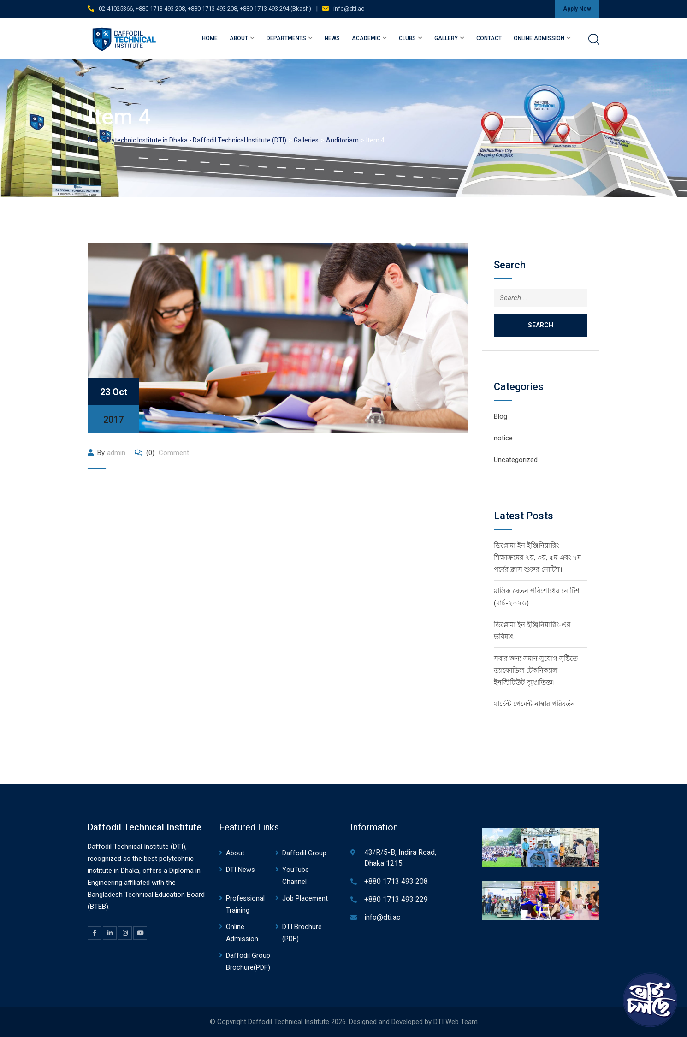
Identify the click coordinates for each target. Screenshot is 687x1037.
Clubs (407, 38)
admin (116, 453)
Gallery (446, 38)
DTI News (240, 869)
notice (503, 438)
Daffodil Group (304, 853)
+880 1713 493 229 (396, 899)
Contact (489, 38)
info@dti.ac (348, 8)
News (332, 38)
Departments (286, 38)
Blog (500, 416)
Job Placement (305, 898)
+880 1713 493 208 (396, 881)
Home (210, 38)
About (239, 38)
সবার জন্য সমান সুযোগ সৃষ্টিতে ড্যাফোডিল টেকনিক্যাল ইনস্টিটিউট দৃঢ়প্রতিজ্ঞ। (536, 670)
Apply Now (577, 9)
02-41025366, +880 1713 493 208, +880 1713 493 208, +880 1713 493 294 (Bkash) (205, 8)
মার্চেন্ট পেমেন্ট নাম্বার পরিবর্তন (534, 704)
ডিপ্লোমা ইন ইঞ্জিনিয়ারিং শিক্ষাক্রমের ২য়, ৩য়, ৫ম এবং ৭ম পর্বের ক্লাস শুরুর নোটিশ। (537, 557)
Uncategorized (516, 460)
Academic (366, 38)
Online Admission (539, 38)
